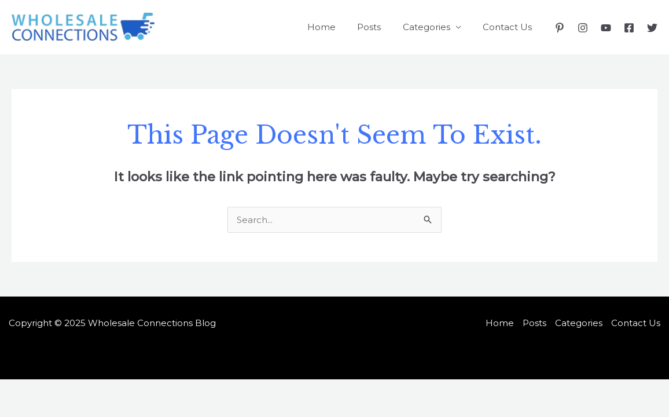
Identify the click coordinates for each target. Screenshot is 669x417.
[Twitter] (652, 28)
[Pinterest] (559, 28)
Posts (380, 26)
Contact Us (509, 26)
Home (336, 26)
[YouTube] (606, 28)
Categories (433, 26)
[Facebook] (629, 28)
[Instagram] (583, 28)
